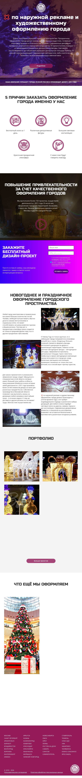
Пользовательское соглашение (15, 775)
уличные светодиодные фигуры (52, 350)
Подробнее (41, 66)
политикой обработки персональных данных (61, 263)
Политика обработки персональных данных (47, 775)
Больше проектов (41, 561)
